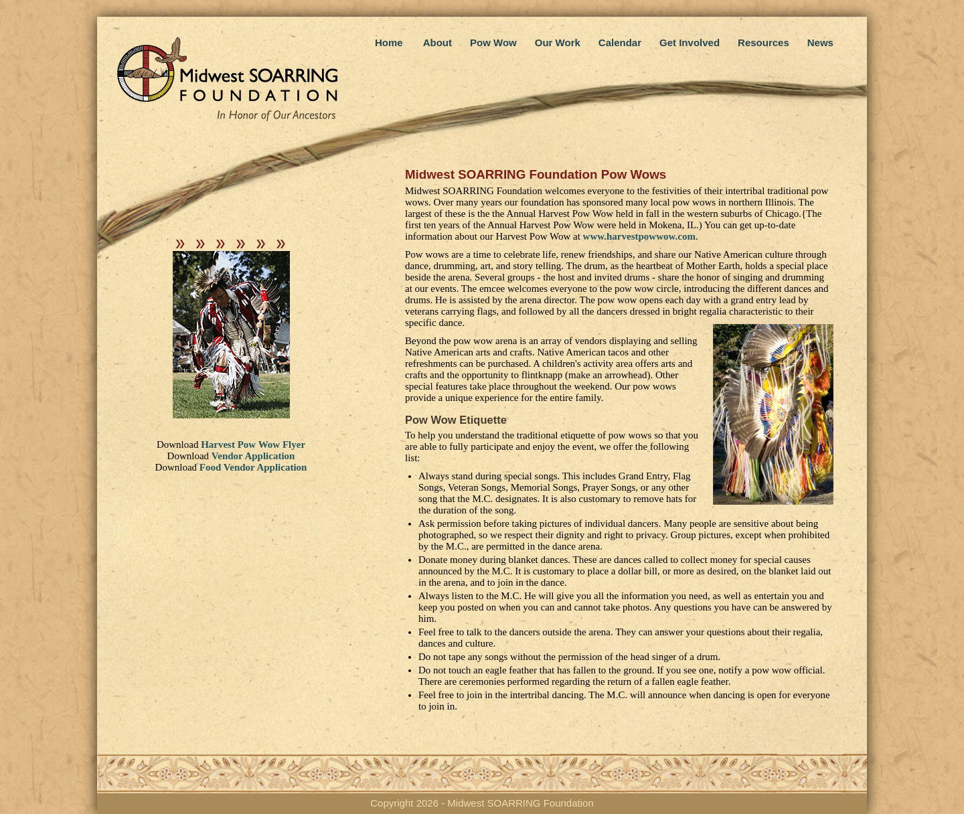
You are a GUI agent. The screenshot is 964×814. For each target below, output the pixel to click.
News (820, 42)
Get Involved (689, 42)
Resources (763, 42)
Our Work (557, 42)
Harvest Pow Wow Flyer (253, 444)
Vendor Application (253, 456)
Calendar (619, 42)
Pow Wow (493, 42)
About (437, 42)
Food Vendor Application (253, 467)
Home (389, 42)
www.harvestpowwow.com (639, 236)
